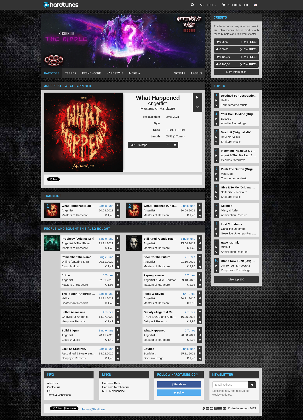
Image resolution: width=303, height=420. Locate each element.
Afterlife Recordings (233, 123)
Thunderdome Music (234, 104)
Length (155, 136)
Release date (151, 116)
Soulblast (150, 353)
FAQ (50, 391)
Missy (224, 210)
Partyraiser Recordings (235, 270)
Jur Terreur (228, 265)
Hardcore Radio (111, 383)
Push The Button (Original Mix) (242, 169)
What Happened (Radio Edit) (81, 205)
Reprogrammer (154, 275)
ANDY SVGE (152, 316)
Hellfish (66, 298)
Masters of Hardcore (157, 108)
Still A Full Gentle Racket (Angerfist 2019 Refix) (176, 238)
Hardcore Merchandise (116, 387)
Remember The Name (76, 257)
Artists (180, 73)
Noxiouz (241, 192)
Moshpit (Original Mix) (236, 132)
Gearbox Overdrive (233, 160)
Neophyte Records (74, 321)
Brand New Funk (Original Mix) (242, 260)
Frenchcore (91, 73)
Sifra (86, 261)
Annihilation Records (234, 215)
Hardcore (52, 73)
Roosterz (244, 265)
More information (236, 71)
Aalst (235, 210)
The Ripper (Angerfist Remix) (82, 293)
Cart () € (235, 5)
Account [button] (208, 5)
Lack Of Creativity (74, 348)
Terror (71, 73)
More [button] (134, 73)
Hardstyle (115, 73)
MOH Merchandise (113, 391)
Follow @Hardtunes (94, 409)
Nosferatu (85, 353)
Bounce (149, 348)
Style (156, 123)
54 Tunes (189, 293)
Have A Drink (230, 242)
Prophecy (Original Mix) (78, 238)
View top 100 (236, 279)
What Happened (154, 330)
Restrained (69, 353)
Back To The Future (157, 257)
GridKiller (68, 316)
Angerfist (157, 103)
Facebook (179, 384)
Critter (66, 275)
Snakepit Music (231, 141)
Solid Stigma (70, 330)
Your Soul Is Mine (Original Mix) (242, 114)
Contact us (53, 387)
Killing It (226, 205)
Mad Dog (227, 173)
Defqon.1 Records (155, 321)
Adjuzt (225, 155)
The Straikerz (241, 155)
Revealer (226, 137)
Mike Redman (167, 280)
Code (156, 129)
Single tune (106, 205)
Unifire (66, 261)
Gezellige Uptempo (233, 228)
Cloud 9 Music (71, 266)
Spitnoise (227, 192)
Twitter (179, 392)
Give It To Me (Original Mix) (239, 187)
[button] (192, 5)
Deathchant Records (75, 303)
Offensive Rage (153, 358)
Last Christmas (231, 224)
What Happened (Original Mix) (164, 205)
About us (52, 383)
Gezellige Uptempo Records (239, 233)
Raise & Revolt (154, 293)
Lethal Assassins (73, 312)
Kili (238, 137)
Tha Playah (84, 243)
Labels (196, 73)
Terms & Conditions (59, 394)
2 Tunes (190, 257)
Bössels (226, 118)
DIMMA (226, 247)
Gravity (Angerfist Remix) (161, 312)
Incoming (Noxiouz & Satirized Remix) (247, 150)
